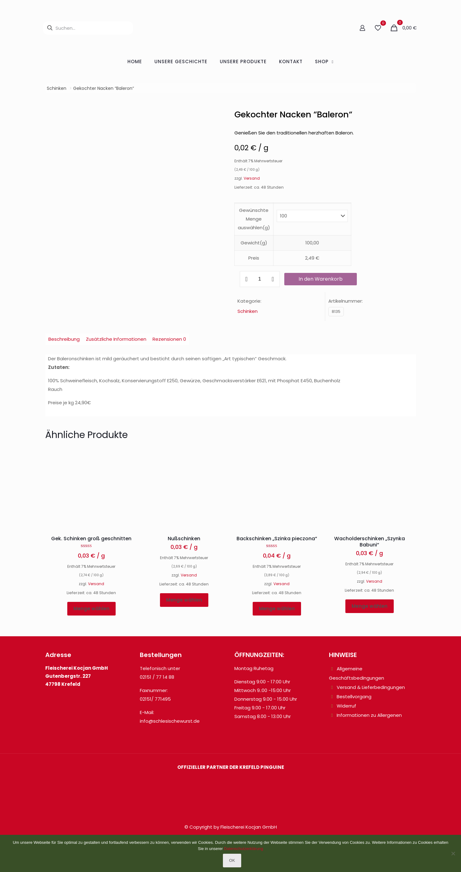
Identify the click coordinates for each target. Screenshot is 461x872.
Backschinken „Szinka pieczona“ (277, 538)
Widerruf (346, 706)
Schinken (56, 88)
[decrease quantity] (246, 279)
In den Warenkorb (321, 279)
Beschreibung (64, 339)
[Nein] (453, 853)
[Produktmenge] (260, 279)
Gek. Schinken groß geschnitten (91, 538)
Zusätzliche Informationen (116, 339)
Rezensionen (169, 339)
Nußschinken (184, 538)
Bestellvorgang (354, 696)
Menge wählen (91, 608)
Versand (252, 178)
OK (232, 860)
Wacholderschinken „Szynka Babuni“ (369, 541)
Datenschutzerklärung (243, 848)
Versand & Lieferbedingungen (371, 687)
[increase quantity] (273, 279)
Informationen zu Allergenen (369, 715)
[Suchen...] (88, 28)
